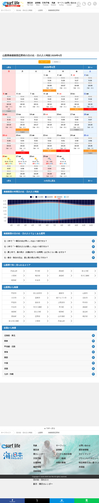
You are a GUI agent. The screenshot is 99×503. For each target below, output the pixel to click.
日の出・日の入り (41, 480)
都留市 (61, 293)
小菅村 (13, 276)
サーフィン (61, 4)
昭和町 (13, 280)
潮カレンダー (39, 454)
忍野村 (37, 316)
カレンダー (44, 62)
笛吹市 (37, 302)
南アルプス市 (61, 298)
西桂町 (61, 271)
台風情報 (37, 463)
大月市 (13, 298)
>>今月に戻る (49, 181)
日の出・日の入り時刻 (24, 432)
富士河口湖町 (14, 321)
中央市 (37, 280)
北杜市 (85, 298)
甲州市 (85, 302)
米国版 (82, 467)
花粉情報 (37, 471)
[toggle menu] (95, 3)
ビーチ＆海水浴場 (64, 454)
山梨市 (85, 293)
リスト (56, 62)
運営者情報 (83, 450)
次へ (89, 67)
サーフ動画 (61, 458)
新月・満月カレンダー (43, 484)
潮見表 (30, 4)
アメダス (37, 475)
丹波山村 (13, 271)
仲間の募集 (61, 463)
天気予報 (46, 4)
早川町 (37, 271)
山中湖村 (61, 316)
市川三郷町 (85, 276)
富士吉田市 (37, 293)
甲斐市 (13, 302)
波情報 (38, 4)
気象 (53, 4)
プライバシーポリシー (88, 458)
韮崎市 (37, 298)
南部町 (13, 312)
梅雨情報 (37, 467)
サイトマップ (84, 454)
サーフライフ (6, 432)
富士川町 (85, 271)
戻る (9, 67)
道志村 (85, 312)
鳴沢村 (37, 276)
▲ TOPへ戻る (49, 428)
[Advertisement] (49, 33)
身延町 (61, 276)
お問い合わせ (69, 4)
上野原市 (61, 302)
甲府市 (13, 293)
